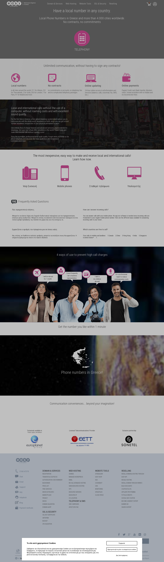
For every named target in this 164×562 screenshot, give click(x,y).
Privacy (45, 498)
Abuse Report (145, 558)
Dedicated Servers (75, 492)
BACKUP (44, 521)
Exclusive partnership (129, 431)
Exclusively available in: (34, 431)
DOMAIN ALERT (46, 507)
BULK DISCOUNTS (127, 486)
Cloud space (99, 495)
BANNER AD (125, 504)
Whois (44, 501)
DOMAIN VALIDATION (48, 504)
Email (70, 480)
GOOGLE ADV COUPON (128, 498)
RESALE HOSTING (127, 480)
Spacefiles (98, 492)
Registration (46, 474)
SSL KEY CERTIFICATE (48, 515)
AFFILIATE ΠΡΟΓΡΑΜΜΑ (128, 492)
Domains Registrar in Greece (30, 3)
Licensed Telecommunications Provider (82, 431)
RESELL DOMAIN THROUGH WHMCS (132, 483)
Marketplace (46, 495)
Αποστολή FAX (73, 507)
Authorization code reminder (52, 480)
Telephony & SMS (77, 501)
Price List (45, 486)
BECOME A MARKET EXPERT (130, 501)
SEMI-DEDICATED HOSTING (76, 486)
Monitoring (99, 489)
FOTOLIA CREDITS (127, 495)
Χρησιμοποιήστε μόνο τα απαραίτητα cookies (122, 549)
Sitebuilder (99, 474)
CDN (96, 486)
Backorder (46, 483)
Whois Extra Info (48, 492)
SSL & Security (49, 512)
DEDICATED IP (73, 495)
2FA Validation (47, 524)
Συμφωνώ (122, 543)
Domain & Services (51, 471)
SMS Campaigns (74, 504)
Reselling (126, 471)
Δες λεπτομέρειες (122, 555)
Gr (18, 558)
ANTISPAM (45, 518)
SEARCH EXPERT (126, 507)
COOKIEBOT (98, 483)
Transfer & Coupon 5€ (49, 477)
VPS (70, 489)
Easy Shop (98, 477)
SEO (96, 480)
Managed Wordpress (76, 477)
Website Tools (102, 471)
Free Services (47, 489)
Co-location (73, 498)
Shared (71, 474)
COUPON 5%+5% (126, 489)
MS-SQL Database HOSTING (77, 483)
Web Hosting (75, 471)
